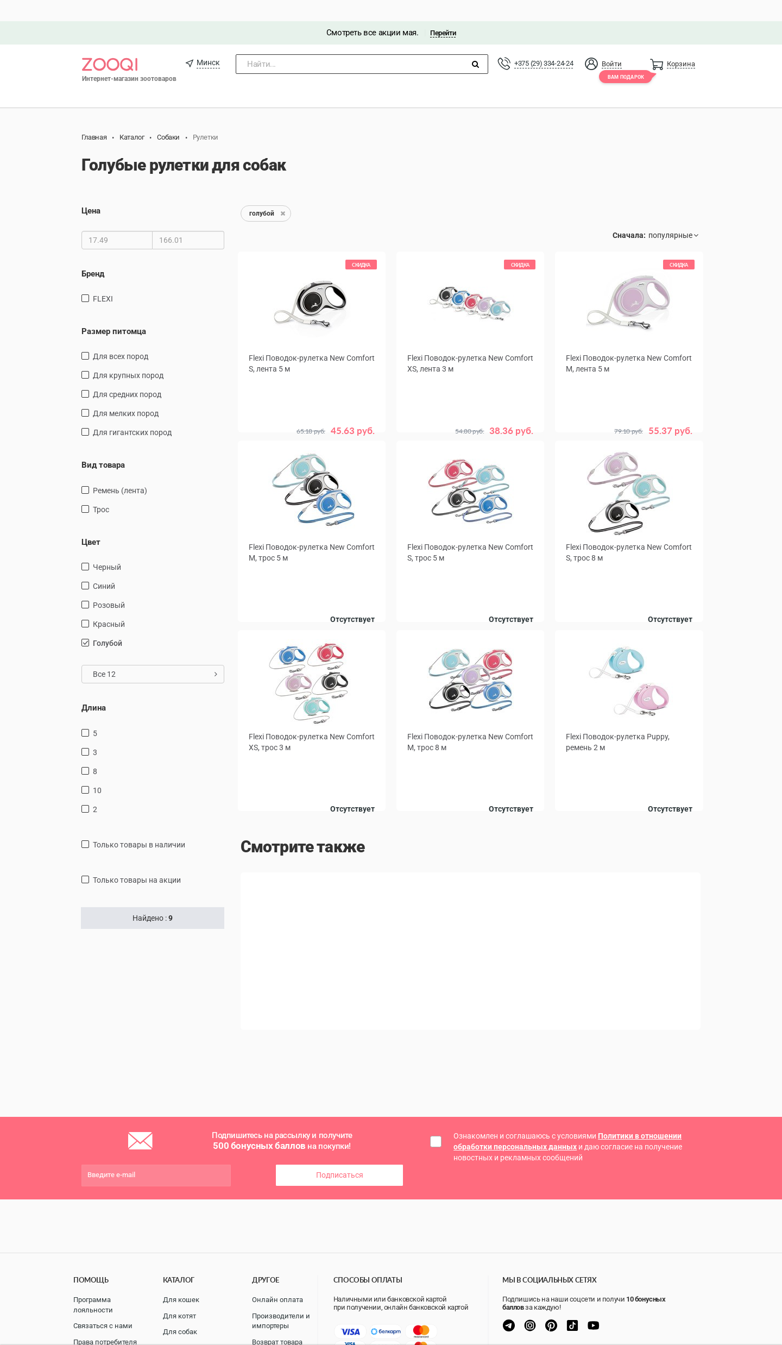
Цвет (90, 521)
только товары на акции (137, 858)
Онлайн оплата (277, 1300)
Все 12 (155, 653)
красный (109, 603)
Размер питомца (113, 310)
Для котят (179, 1316)
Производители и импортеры (281, 1321)
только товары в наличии (139, 823)
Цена (90, 190)
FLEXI (103, 277)
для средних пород (127, 373)
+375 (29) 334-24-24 (543, 42)
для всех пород (120, 335)
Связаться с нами (103, 1326)
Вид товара (103, 444)
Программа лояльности (93, 1305)
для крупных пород (128, 354)
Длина (93, 687)
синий (104, 565)
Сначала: (629, 214)
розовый (109, 584)
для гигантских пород (132, 411)
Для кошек (181, 1300)
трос (101, 488)
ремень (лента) (120, 469)
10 (97, 769)
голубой (107, 622)
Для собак (180, 1332)
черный (107, 546)
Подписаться (339, 1154)
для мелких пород (126, 392)
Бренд (92, 252)
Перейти (443, 12)
